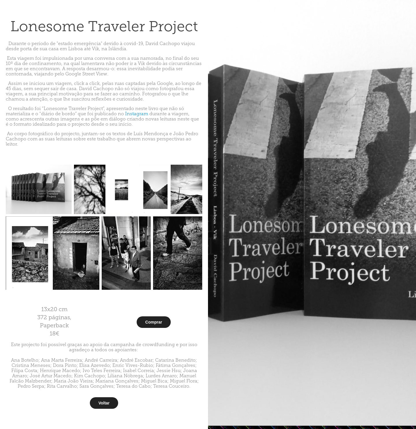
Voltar (104, 403)
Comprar (153, 322)
